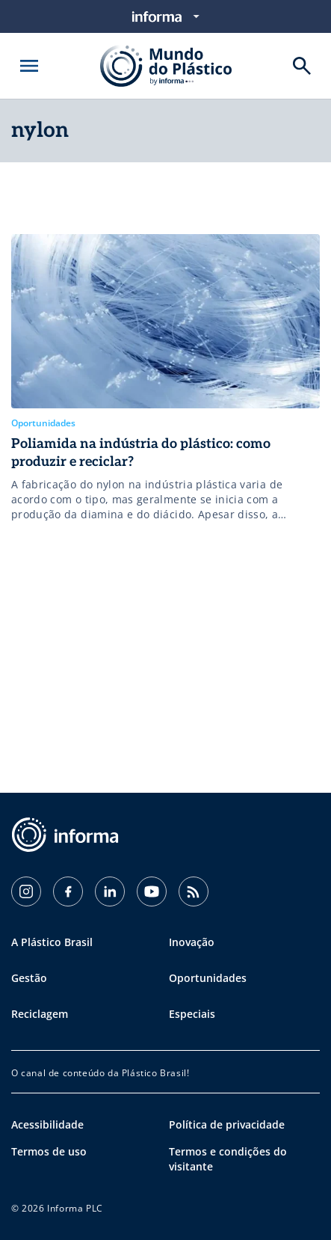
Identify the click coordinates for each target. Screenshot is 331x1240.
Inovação (191, 942)
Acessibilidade (47, 1124)
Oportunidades (208, 978)
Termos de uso (49, 1151)
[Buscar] (302, 66)
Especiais (192, 1014)
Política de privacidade (227, 1124)
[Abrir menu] (29, 66)
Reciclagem (39, 1014)
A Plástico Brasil (52, 942)
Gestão (29, 978)
